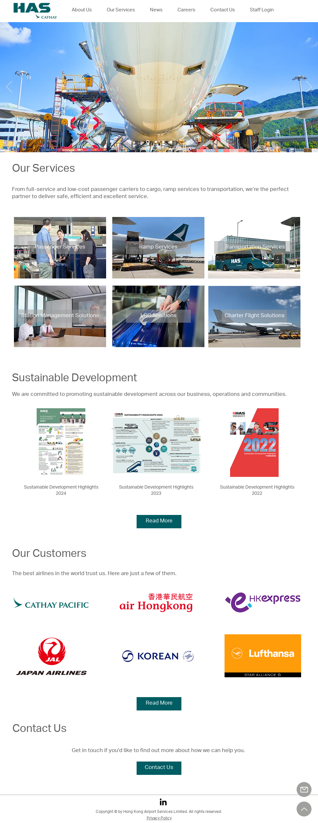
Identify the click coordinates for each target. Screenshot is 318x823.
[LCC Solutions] (158, 316)
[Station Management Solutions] (60, 316)
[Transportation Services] (254, 247)
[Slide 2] (156, 142)
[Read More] (159, 521)
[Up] (304, 809)
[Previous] (9, 87)
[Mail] (304, 789)
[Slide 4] (171, 142)
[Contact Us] (159, 768)
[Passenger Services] (60, 247)
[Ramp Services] (158, 247)
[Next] (309, 87)
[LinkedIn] (163, 802)
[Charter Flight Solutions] (254, 316)
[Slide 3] (163, 142)
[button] (186, 10)
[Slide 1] (148, 142)
